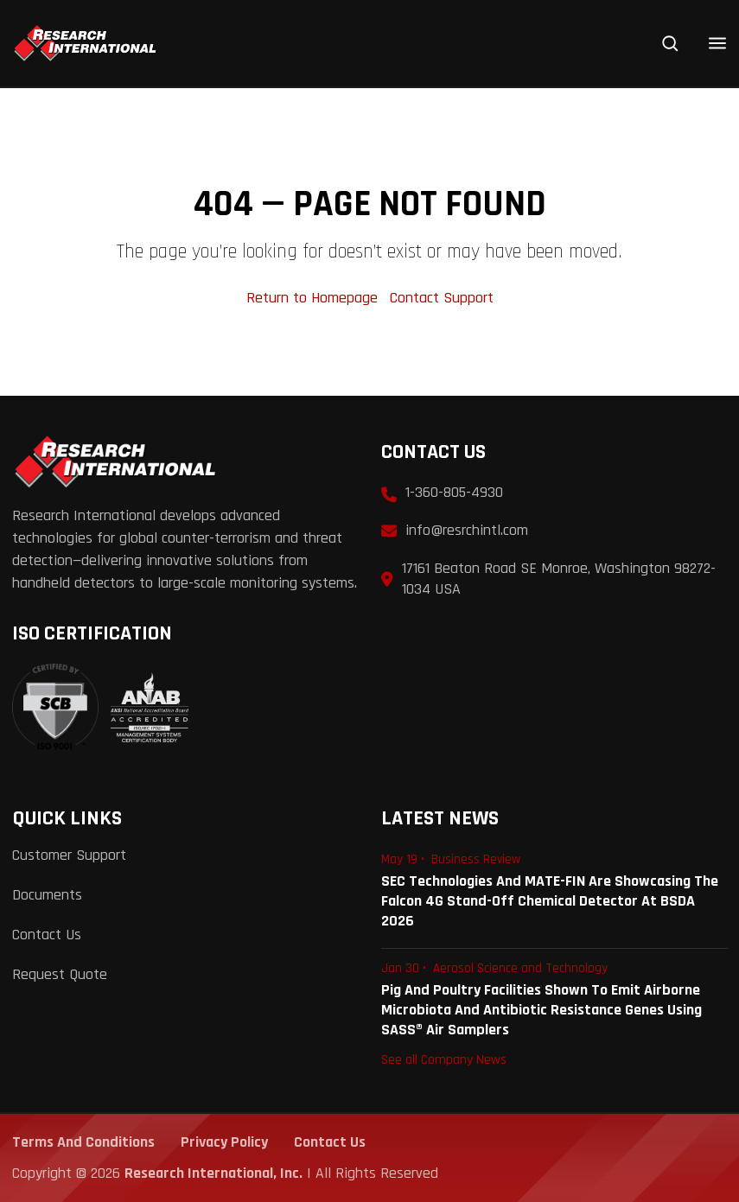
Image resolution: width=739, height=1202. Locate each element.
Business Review (475, 859)
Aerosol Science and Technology (520, 968)
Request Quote (59, 974)
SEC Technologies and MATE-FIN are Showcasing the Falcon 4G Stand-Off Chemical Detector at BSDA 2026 (549, 901)
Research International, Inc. (213, 1173)
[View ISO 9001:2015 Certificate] (100, 708)
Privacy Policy (224, 1142)
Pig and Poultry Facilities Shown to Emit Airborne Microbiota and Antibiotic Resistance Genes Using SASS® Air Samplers (541, 1010)
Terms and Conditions (83, 1142)
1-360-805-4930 (454, 492)
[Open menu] (717, 43)
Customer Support (69, 855)
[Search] (670, 43)
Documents (47, 895)
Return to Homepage (314, 298)
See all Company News (443, 1059)
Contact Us (46, 934)
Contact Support (442, 298)
